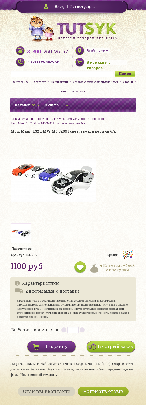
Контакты (78, 91)
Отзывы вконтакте (46, 391)
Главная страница (22, 118)
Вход (59, 6)
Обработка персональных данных (95, 81)
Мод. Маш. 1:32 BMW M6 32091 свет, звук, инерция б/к (48, 123)
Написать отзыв (103, 391)
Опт (63, 91)
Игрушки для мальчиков (70, 118)
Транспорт (97, 118)
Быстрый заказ (115, 346)
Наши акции (59, 81)
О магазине (20, 81)
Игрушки (44, 118)
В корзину (56, 346)
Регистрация (82, 6)
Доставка (40, 81)
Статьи (128, 81)
